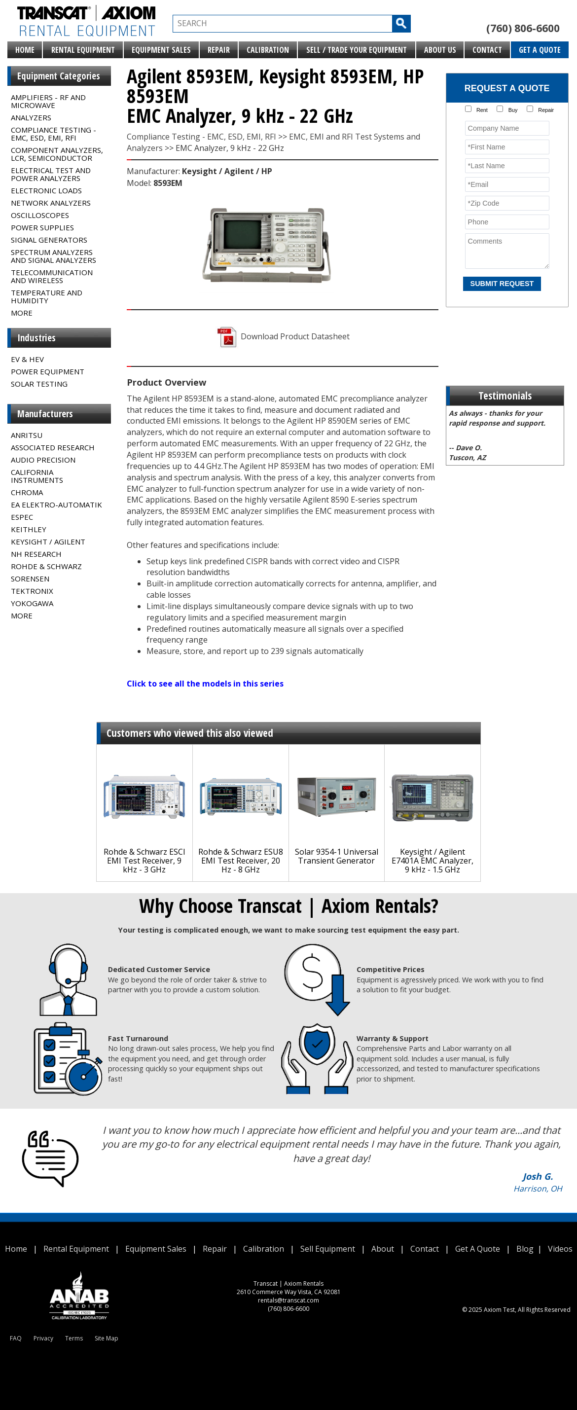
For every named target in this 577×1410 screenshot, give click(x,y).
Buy (513, 110)
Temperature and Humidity (46, 296)
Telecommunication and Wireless (52, 276)
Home (25, 49)
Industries (36, 337)
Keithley (28, 529)
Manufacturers (45, 413)
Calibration (268, 49)
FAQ (16, 1338)
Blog (525, 1248)
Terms (74, 1338)
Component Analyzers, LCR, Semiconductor (57, 154)
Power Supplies (42, 227)
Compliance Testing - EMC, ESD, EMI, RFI (53, 134)
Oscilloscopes (40, 215)
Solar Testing (39, 384)
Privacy (43, 1338)
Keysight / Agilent (48, 541)
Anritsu (26, 435)
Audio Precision (43, 460)
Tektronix (32, 591)
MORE (22, 313)
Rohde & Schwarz (46, 566)
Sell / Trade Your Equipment (356, 49)
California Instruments (37, 476)
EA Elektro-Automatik (56, 504)
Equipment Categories (58, 76)
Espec (22, 517)
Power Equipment (47, 371)
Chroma (27, 492)
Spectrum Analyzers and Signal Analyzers (53, 256)
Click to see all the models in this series (205, 683)
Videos (560, 1248)
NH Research (36, 554)
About (382, 1248)
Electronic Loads (46, 190)
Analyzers (31, 117)
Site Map (106, 1338)
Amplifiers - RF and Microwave (48, 101)
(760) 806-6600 (523, 28)
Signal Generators (49, 240)
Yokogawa (32, 603)
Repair (219, 49)
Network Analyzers (51, 203)
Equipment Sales (161, 49)
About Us (440, 49)
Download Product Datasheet (282, 336)
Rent (482, 110)
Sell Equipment (327, 1248)
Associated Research (53, 447)
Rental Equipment (83, 49)
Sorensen (30, 578)
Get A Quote (540, 49)
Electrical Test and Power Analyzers (51, 174)
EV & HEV (27, 359)
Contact (487, 49)
